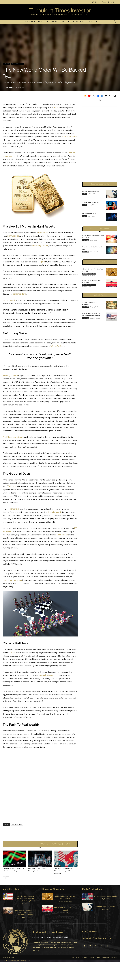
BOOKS (55, 22)
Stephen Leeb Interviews (90, 202)
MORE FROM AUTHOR (55, 843)
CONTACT (92, 22)
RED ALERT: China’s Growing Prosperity (65, 909)
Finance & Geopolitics (17, 64)
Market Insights (11, 889)
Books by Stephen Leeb (89, 273)
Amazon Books (100, 262)
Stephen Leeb (10, 87)
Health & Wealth (100, 295)
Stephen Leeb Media (100, 184)
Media (84, 193)
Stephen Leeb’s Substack (90, 191)
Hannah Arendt (9, 300)
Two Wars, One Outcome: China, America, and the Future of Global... (65, 871)
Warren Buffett (57, 346)
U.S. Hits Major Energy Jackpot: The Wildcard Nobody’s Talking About (25, 898)
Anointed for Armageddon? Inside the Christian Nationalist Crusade (25, 912)
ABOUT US (78, 22)
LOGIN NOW (29, 22)
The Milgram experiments (13, 437)
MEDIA (65, 22)
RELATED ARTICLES (24, 843)
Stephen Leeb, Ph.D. (89, 214)
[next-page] (7, 877)
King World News (17, 824)
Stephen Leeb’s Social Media (105, 896)
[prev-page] (4, 877)
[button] (114, 22)
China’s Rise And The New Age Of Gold (65, 897)
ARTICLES (43, 22)
